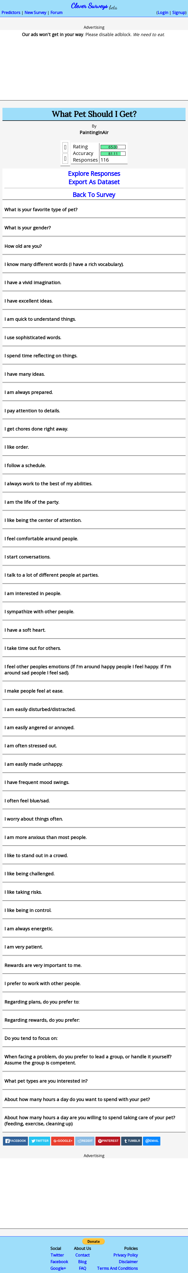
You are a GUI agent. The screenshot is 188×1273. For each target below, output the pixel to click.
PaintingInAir (94, 132)
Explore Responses (94, 173)
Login (163, 12)
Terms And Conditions (117, 1268)
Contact (82, 1255)
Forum (56, 12)
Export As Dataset (94, 182)
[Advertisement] (94, 65)
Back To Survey (94, 194)
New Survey (35, 12)
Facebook (59, 1261)
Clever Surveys (89, 5)
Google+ (58, 1268)
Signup (178, 12)
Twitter (57, 1255)
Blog (82, 1261)
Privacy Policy (125, 1255)
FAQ (82, 1268)
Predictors (10, 12)
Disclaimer (128, 1261)
